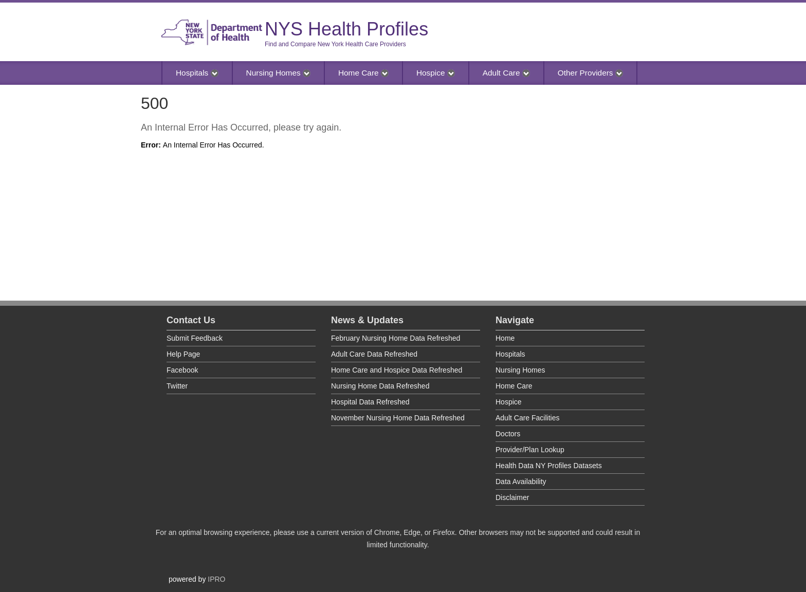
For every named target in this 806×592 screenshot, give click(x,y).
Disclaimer (512, 497)
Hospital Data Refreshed (370, 402)
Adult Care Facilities (528, 418)
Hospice (435, 72)
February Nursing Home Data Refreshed (395, 338)
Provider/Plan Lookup (530, 450)
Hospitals (197, 72)
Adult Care (506, 72)
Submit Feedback (195, 338)
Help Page (183, 354)
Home (505, 338)
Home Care (363, 72)
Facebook (182, 370)
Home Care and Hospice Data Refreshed (396, 370)
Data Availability (521, 481)
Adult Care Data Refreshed (374, 354)
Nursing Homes (278, 72)
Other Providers (590, 72)
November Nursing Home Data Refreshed (398, 418)
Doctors (508, 434)
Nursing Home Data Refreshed (380, 386)
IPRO (216, 579)
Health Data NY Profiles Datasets (549, 465)
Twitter (177, 386)
